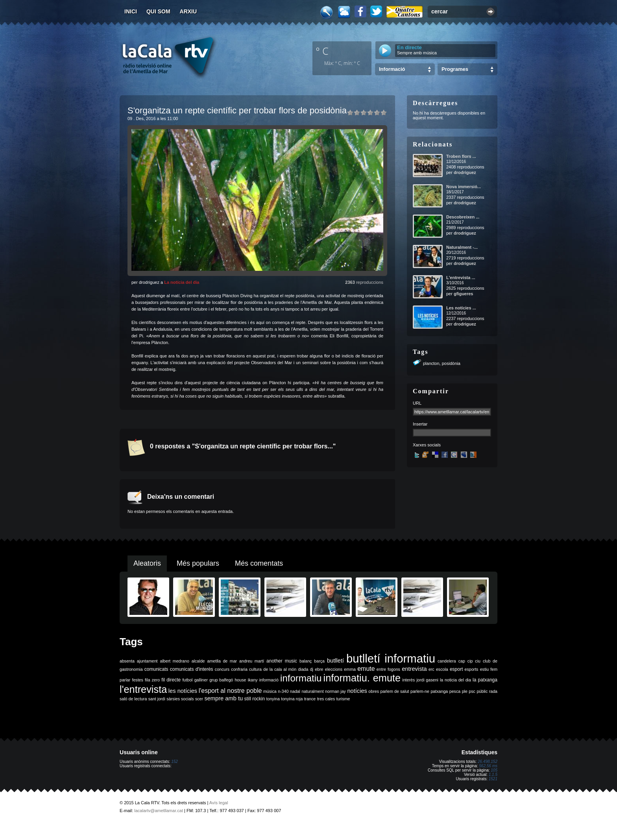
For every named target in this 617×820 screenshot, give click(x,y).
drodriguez (465, 172)
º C (322, 50)
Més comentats (259, 563)
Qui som (158, 11)
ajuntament (147, 661)
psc (472, 691)
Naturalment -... (462, 247)
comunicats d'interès (191, 669)
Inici (130, 11)
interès (408, 679)
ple (464, 691)
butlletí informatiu (390, 658)
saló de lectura (133, 698)
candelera (447, 661)
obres (373, 691)
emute (366, 668)
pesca (454, 691)
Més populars (198, 563)
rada (493, 691)
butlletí (335, 660)
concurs (222, 669)
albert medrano (174, 661)
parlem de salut (394, 691)
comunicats (156, 669)
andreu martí (251, 661)
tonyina (273, 698)
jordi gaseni (427, 679)
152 (174, 761)
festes (137, 679)
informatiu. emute (362, 677)
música (270, 691)
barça (319, 661)
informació (269, 679)
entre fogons (388, 669)
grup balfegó (221, 679)
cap (461, 661)
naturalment (312, 691)
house (240, 679)
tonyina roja (292, 698)
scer (199, 698)
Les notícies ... (461, 307)
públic (482, 691)
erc (431, 669)
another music (281, 661)
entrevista (414, 669)
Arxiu (188, 11)
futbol (187, 679)
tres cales (326, 698)
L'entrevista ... (460, 277)
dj (311, 669)
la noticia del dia (455, 679)
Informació (392, 69)
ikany (253, 679)
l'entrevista (143, 689)
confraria (239, 669)
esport (456, 669)
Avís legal (218, 802)
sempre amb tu (223, 698)
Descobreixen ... (462, 217)
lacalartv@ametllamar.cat (158, 810)
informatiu (300, 678)
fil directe (171, 680)
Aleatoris (147, 563)
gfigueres (463, 293)
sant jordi (156, 698)
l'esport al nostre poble (230, 690)
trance (310, 698)
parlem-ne (419, 691)
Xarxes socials (427, 444)
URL (417, 403)
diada (303, 669)
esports (471, 669)
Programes (455, 69)
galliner (201, 679)
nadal (295, 691)
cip (470, 661)
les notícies (182, 691)
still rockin (254, 699)
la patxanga (485, 680)
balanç (305, 661)
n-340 (283, 691)
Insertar (420, 424)
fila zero (152, 679)
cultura (255, 669)
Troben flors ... (461, 156)
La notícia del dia (181, 282)
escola (442, 669)
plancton (431, 363)
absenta (127, 661)
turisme (343, 698)
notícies (357, 691)
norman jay (335, 691)
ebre (319, 669)
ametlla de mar (222, 661)
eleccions (333, 669)
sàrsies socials (180, 698)
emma (350, 669)
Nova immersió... (463, 186)
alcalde (198, 661)
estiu (484, 669)
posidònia (451, 363)
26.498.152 (487, 761)
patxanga (439, 691)
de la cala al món (279, 669)
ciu (477, 661)
